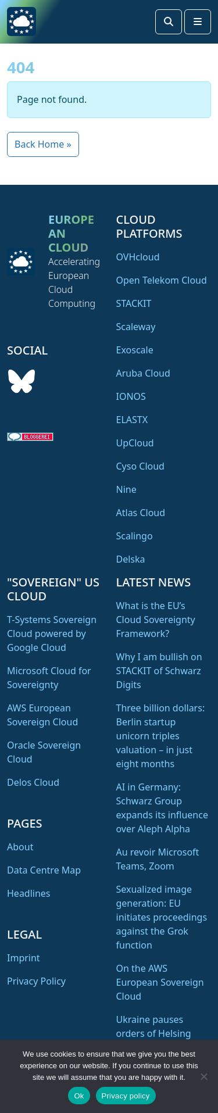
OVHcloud (138, 256)
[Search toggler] (168, 21)
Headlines (29, 893)
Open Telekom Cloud (161, 280)
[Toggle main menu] (197, 21)
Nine (126, 489)
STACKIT (134, 303)
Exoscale (134, 349)
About (20, 846)
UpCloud (135, 442)
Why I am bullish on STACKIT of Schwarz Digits (159, 670)
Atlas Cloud (141, 512)
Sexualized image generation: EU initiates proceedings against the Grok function (162, 917)
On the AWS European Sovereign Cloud (160, 982)
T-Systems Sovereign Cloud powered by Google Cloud (52, 633)
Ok (79, 1095)
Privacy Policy (36, 981)
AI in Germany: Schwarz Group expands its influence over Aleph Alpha (162, 808)
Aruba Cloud (143, 373)
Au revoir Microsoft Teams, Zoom (157, 859)
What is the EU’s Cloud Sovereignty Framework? (155, 619)
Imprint (23, 957)
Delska (130, 559)
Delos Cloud (33, 782)
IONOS (131, 396)
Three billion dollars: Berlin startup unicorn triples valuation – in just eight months (160, 736)
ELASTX (132, 419)
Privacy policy (126, 1095)
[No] (203, 1076)
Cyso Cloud (140, 466)
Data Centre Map (44, 870)
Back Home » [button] (43, 144)
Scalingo (134, 535)
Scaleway (136, 326)
